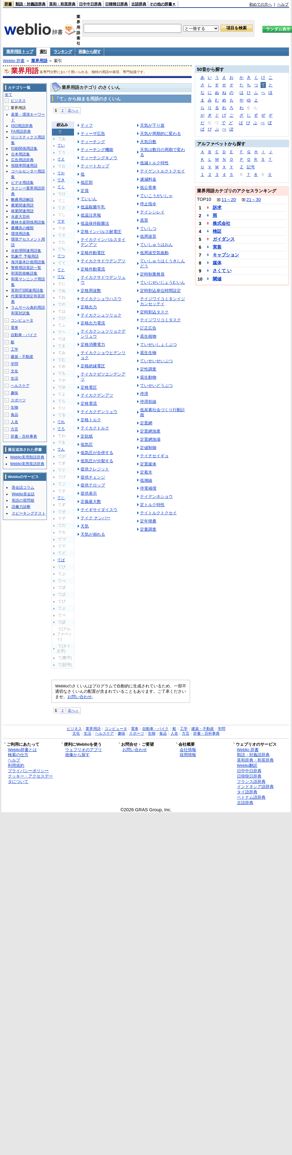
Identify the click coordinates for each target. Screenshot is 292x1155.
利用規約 (16, 765)
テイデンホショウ (156, 496)
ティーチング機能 (97, 149)
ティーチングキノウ (99, 157)
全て (8, 94)
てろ (61, 429)
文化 (14, 371)
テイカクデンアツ (97, 395)
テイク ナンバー (95, 518)
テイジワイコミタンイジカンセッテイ (162, 301)
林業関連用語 (22, 211)
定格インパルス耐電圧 (101, 231)
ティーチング (93, 141)
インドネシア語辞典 (255, 786)
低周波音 (148, 236)
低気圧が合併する (97, 452)
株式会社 (221, 223)
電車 (14, 327)
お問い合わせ (79, 696)
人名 (14, 422)
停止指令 (148, 203)
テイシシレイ (152, 212)
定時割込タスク (154, 312)
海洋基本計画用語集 (28, 262)
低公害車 (148, 187)
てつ (61, 256)
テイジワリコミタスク (160, 320)
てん (61, 449)
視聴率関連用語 (24, 165)
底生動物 (148, 377)
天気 (85, 526)
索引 (43, 51)
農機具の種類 (22, 228)
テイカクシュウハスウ (101, 298)
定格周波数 (91, 290)
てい (61, 145)
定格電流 (89, 403)
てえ (61, 159)
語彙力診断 (21, 507)
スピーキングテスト (29, 513)
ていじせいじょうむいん (162, 282)
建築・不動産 (22, 356)
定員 (85, 190)
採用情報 (188, 754)
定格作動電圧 (93, 252)
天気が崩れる (93, 534)
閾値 (217, 278)
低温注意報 (91, 215)
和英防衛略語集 (24, 273)
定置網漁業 (150, 431)
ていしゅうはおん (156, 244)
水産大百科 (20, 216)
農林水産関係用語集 (28, 222)
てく (61, 187)
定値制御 (148, 447)
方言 (14, 429)
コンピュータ (22, 320)
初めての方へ (260, 4)
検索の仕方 (18, 754)
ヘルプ (283, 4)
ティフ (87, 125)
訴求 (217, 207)
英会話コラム (23, 487)
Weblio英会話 (23, 494)
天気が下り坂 (152, 125)
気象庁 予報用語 (24, 256)
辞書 (8, 4)
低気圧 (87, 444)
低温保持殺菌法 (95, 223)
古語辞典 (138, 4)
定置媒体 (148, 464)
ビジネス (18, 100)
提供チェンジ (93, 477)
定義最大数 (91, 501)
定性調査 (148, 369)
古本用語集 (20, 154)
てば (61, 560)
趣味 (14, 393)
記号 (251, 167)
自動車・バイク (24, 335)
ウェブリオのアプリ (83, 749)
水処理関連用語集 (26, 250)
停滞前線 (148, 401)
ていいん (89, 198)
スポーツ (18, 400)
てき (61, 180)
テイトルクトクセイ (158, 512)
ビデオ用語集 (22, 182)
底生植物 (148, 336)
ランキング (62, 51)
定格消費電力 (93, 344)
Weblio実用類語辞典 (27, 457)
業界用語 (39, 60)
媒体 (217, 262)
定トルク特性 (152, 504)
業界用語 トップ (19, 51)
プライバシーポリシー (28, 770)
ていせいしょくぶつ (158, 344)
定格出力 (89, 307)
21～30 (253, 199)
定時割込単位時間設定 (160, 290)
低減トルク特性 (154, 162)
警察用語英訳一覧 (26, 267)
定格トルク (91, 419)
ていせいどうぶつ (156, 385)
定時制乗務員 (152, 274)
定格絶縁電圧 (93, 366)
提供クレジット (95, 469)
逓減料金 (148, 179)
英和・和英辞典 (62, 4)
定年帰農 (148, 521)
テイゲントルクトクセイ (162, 171)
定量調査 (148, 529)
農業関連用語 (22, 205)
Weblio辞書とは (22, 749)
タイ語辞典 (247, 792)
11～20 (229, 199)
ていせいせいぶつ (156, 361)
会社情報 (188, 749)
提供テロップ (93, 485)
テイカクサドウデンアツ (103, 261)
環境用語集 (20, 233)
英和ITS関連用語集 (27, 290)
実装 (217, 246)
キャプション (226, 254)
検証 (217, 231)
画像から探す (89, 51)
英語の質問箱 (23, 500)
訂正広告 (148, 328)
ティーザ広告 (93, 133)
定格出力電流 (93, 323)
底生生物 (148, 352)
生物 (14, 407)
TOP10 (204, 199)
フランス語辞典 (251, 781)
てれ (61, 422)
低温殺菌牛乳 (93, 207)
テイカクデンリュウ (99, 411)
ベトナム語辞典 (251, 797)
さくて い (222, 270)
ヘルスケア (20, 385)
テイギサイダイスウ (99, 509)
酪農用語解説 (22, 199)
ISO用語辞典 (22, 126)
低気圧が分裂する (97, 460)
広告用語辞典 (22, 160)
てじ (61, 498)
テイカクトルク (95, 428)
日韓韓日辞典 (116, 4)
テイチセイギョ (154, 455)
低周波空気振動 (154, 252)
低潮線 (146, 480)
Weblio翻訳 (247, 765)
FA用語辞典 (21, 131)
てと (61, 270)
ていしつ (148, 228)
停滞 (144, 393)
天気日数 (148, 141)
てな (61, 277)
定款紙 (87, 436)
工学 (14, 349)
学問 (14, 364)
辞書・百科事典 (24, 436)
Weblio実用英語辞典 (27, 464)
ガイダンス (224, 239)
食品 (14, 414)
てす (61, 221)
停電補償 (148, 488)
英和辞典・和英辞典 (255, 760)
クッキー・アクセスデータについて (30, 779)
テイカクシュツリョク (101, 315)
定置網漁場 (150, 439)
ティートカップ (95, 166)
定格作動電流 (93, 269)
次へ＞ (73, 110)
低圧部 (87, 182)
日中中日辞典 (90, 4)
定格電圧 (89, 387)
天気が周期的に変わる (160, 133)
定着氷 (146, 472)
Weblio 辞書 (14, 60)
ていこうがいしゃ (156, 195)
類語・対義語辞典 (30, 4)
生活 (14, 378)
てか (61, 173)
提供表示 (89, 493)
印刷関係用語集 (24, 148)
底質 (144, 220)
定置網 (146, 423)
